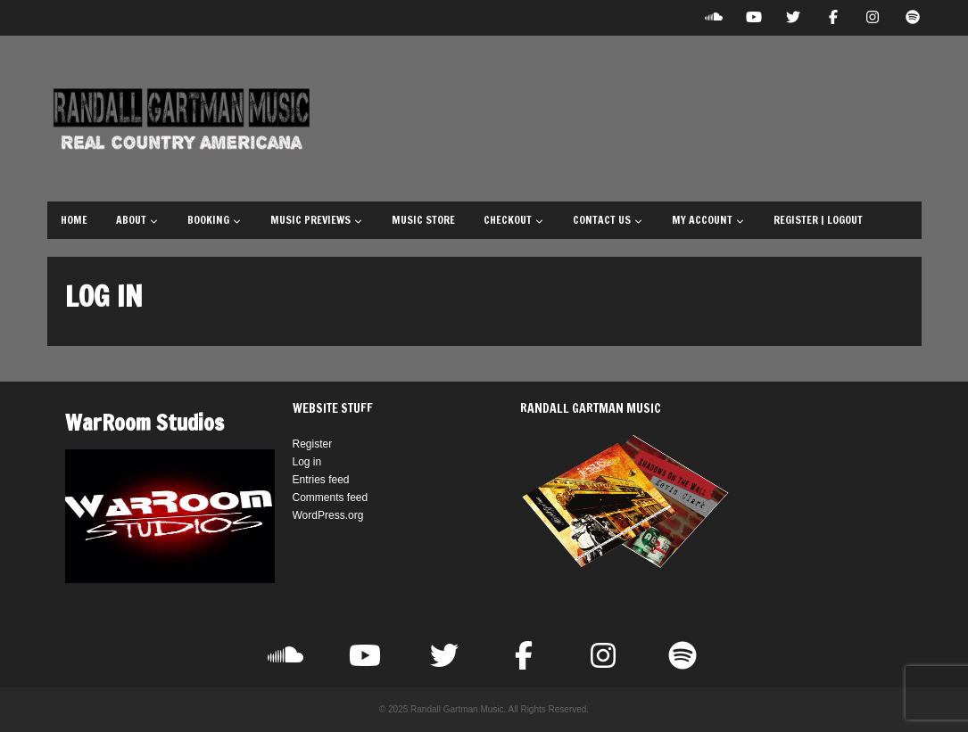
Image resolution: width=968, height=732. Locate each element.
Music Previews (316, 219)
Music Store (423, 219)
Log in (307, 462)
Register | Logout (818, 219)
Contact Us (608, 219)
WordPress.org (328, 515)
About (137, 219)
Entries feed (321, 479)
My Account (708, 219)
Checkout (514, 219)
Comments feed (330, 497)
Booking (214, 219)
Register (313, 444)
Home (74, 219)
